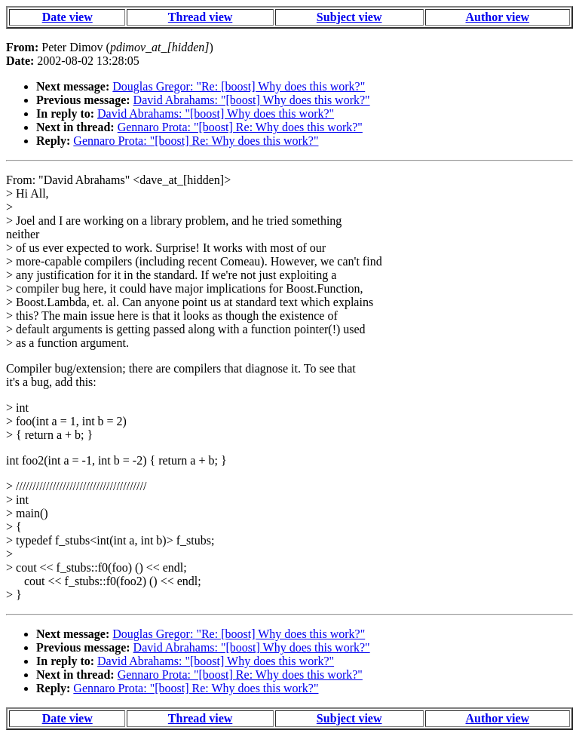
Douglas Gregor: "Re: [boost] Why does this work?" (238, 86)
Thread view (200, 17)
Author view (498, 17)
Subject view (349, 17)
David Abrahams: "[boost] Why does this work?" (251, 100)
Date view (67, 17)
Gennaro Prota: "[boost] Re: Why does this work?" (240, 127)
